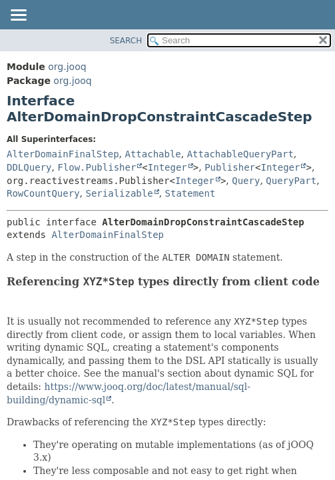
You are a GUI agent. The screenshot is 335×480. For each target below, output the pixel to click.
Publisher (229, 167)
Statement (190, 193)
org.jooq (67, 66)
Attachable (152, 154)
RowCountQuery (43, 193)
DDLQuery (29, 167)
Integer (167, 167)
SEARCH (126, 40)
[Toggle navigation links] (18, 16)
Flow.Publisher (96, 167)
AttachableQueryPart (240, 154)
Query (246, 180)
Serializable (119, 193)
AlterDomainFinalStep (63, 154)
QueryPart (291, 180)
